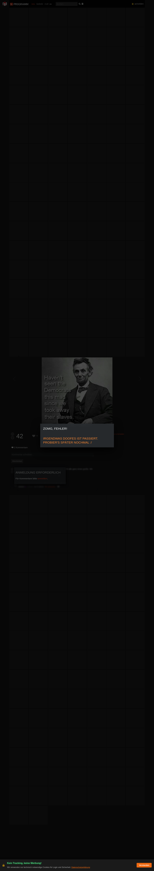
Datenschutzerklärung (80, 867)
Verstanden (144, 865)
